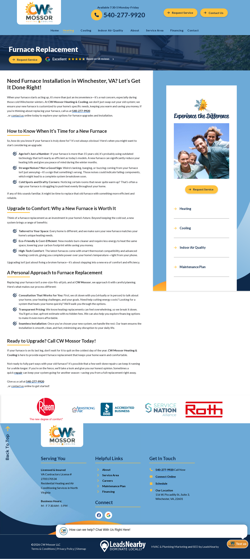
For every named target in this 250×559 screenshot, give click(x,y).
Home (55, 30)
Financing (177, 30)
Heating (68, 30)
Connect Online (166, 476)
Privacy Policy (65, 549)
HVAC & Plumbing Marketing (169, 546)
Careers (107, 480)
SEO (195, 546)
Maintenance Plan (193, 267)
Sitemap (81, 549)
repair (18, 372)
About (134, 30)
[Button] (214, 12)
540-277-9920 (81, 111)
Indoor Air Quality (111, 30)
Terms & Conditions (43, 549)
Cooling (86, 30)
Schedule (161, 483)
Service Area (155, 30)
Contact (193, 30)
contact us (17, 115)
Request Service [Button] (180, 12)
